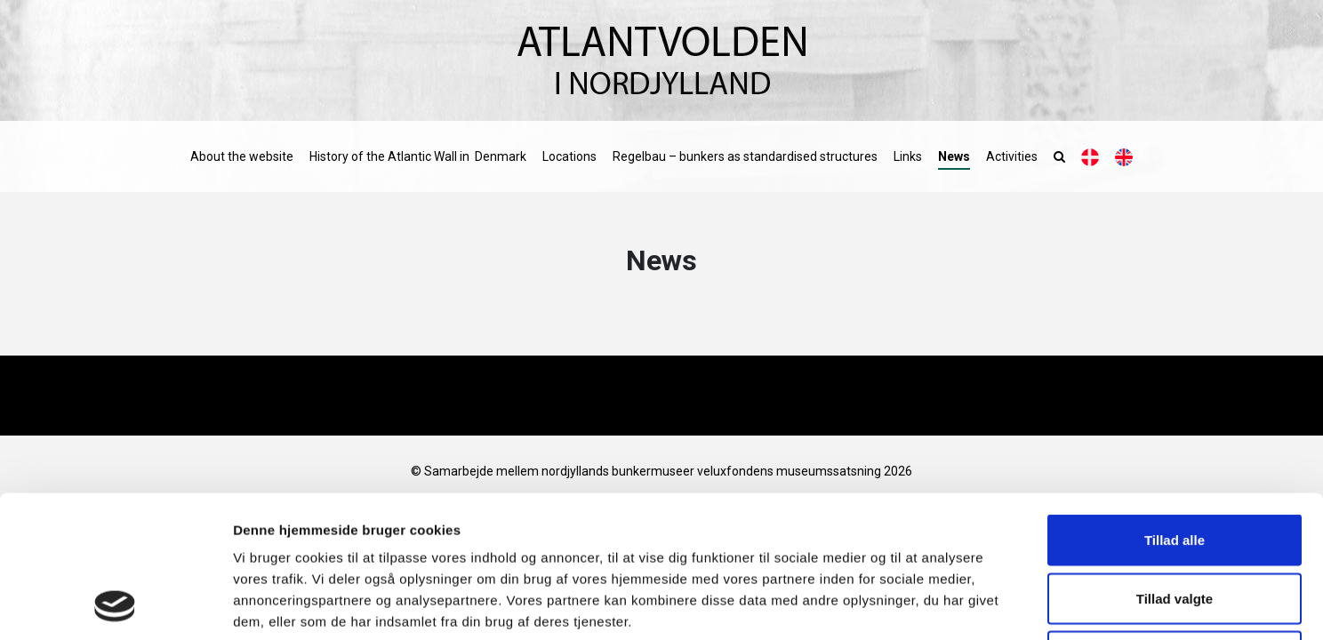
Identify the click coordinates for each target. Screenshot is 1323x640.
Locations (569, 156)
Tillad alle (1174, 406)
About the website (241, 156)
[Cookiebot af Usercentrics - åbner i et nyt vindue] (115, 605)
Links (908, 156)
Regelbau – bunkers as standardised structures (745, 156)
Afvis (1175, 523)
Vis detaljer (924, 604)
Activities (1012, 156)
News (954, 156)
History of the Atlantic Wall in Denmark (417, 156)
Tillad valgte (1174, 465)
